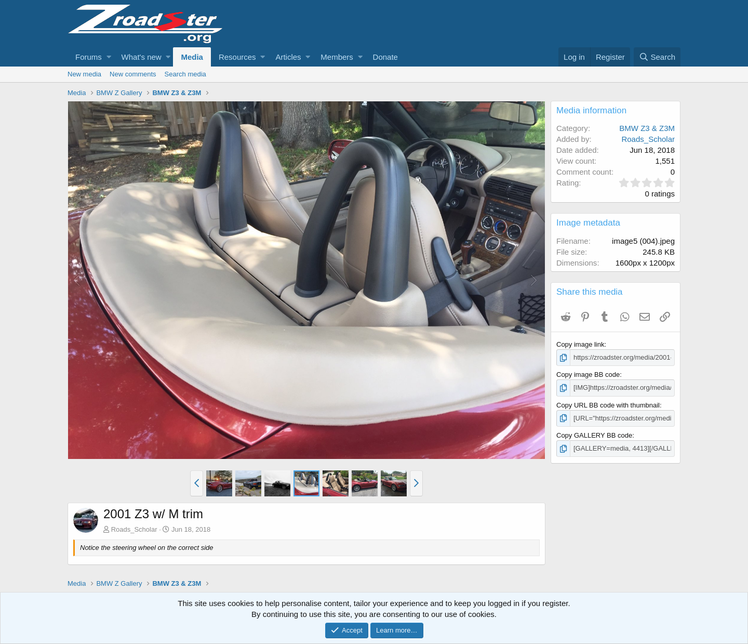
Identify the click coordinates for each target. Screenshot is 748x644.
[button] (109, 57)
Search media (185, 74)
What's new (142, 56)
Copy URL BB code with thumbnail (608, 405)
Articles (288, 56)
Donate (385, 56)
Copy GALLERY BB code (594, 435)
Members (336, 56)
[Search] (657, 57)
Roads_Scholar (134, 529)
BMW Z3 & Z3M (647, 128)
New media (84, 74)
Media (192, 56)
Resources (237, 56)
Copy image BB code (588, 374)
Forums (88, 56)
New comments (133, 74)
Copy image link (580, 344)
